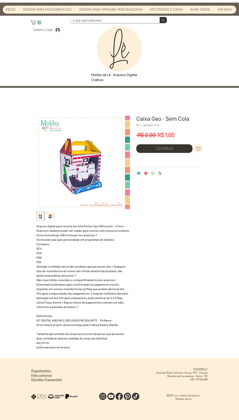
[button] (35, 22)
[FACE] (119, 396)
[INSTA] (102, 396)
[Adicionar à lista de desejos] (198, 148)
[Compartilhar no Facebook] (138, 173)
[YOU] (111, 396)
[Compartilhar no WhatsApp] (153, 173)
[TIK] (135, 396)
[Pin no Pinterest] (146, 173)
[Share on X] (160, 173)
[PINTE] (127, 396)
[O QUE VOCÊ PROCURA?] (112, 20)
